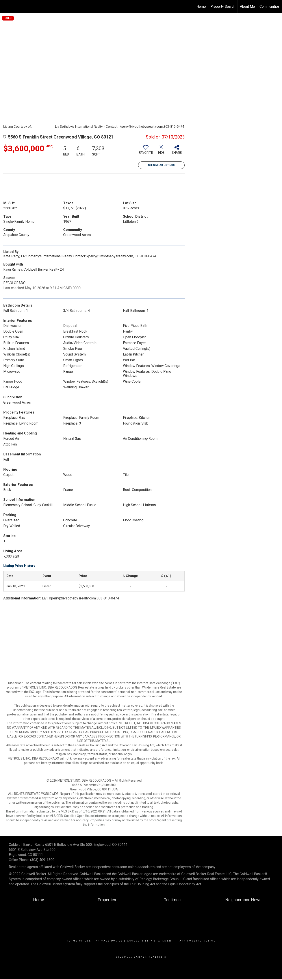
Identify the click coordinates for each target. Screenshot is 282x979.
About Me (247, 6)
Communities (270, 6)
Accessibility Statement (150, 941)
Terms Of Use (79, 941)
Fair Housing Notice (196, 941)
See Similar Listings (161, 165)
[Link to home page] (5, 6)
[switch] (146, 151)
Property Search (222, 6)
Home (201, 6)
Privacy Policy (109, 941)
